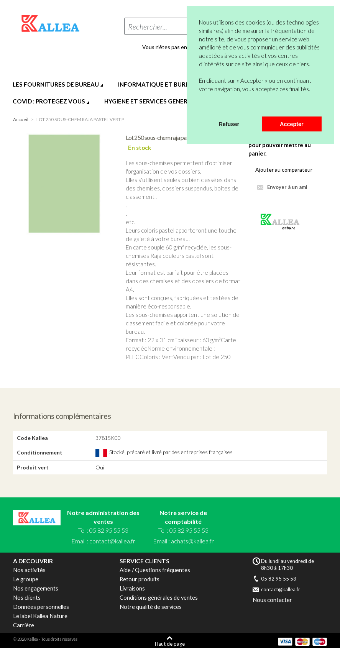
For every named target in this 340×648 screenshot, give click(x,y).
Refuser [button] (228, 124)
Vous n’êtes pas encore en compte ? (185, 47)
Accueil (20, 119)
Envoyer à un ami (287, 187)
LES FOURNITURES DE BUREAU (56, 84)
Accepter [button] (292, 124)
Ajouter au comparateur (283, 169)
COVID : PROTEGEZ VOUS (49, 101)
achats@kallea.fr (192, 541)
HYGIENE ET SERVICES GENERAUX (152, 101)
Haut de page (170, 643)
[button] (200, 106)
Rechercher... (147, 26)
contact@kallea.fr (112, 541)
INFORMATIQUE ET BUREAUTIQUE (167, 84)
